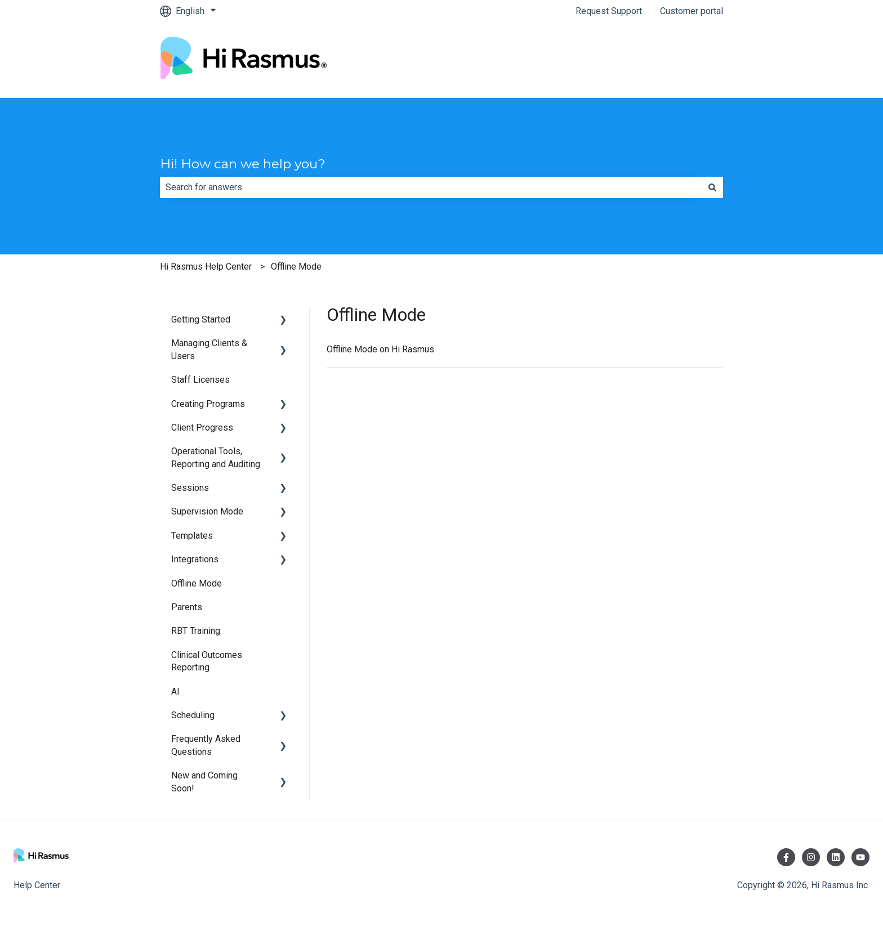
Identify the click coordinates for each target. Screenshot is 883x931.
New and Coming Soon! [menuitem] (204, 781)
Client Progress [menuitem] (202, 427)
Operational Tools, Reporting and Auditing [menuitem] (215, 457)
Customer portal (691, 11)
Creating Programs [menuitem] (208, 404)
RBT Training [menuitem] (195, 630)
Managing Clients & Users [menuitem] (209, 349)
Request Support (609, 11)
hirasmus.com (684, 60)
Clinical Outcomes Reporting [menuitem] (206, 661)
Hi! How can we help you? (242, 164)
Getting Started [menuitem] (200, 319)
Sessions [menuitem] (190, 487)
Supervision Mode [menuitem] (207, 511)
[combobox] (431, 187)
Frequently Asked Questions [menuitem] (205, 745)
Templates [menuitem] (192, 535)
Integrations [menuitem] (194, 559)
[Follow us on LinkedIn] (836, 857)
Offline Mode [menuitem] (196, 583)
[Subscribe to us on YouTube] (860, 857)
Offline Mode (296, 266)
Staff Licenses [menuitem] (200, 379)
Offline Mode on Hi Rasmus (380, 349)
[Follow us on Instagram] (811, 857)
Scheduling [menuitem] (193, 715)
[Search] (712, 187)
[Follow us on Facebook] (786, 857)
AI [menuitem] (175, 691)
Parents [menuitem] (186, 607)
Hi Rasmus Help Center (206, 266)
